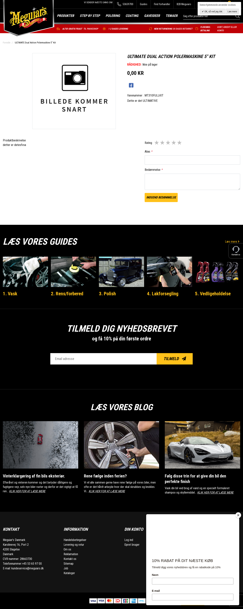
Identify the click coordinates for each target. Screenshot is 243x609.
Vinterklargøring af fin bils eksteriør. (34, 475)
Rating (148, 143)
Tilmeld (174, 358)
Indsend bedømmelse (161, 197)
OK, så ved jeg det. (213, 11)
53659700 (125, 4)
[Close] (238, 515)
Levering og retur (74, 544)
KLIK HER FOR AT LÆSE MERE (27, 491)
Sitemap (68, 563)
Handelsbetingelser (75, 540)
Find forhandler (162, 4)
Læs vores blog (121, 407)
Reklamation (71, 554)
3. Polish (107, 293)
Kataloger (69, 573)
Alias (148, 151)
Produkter (65, 16)
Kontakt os (70, 558)
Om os (67, 549)
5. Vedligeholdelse (213, 293)
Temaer (172, 16)
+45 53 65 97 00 (32, 563)
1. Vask (10, 293)
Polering (113, 16)
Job (66, 568)
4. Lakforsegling (162, 293)
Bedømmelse (154, 170)
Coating (131, 16)
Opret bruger (132, 544)
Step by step (90, 16)
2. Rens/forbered (67, 293)
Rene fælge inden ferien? (105, 475)
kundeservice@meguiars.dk (27, 568)
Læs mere (232, 241)
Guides (143, 4)
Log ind (128, 540)
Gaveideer (152, 16)
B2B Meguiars (184, 4)
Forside (6, 42)
